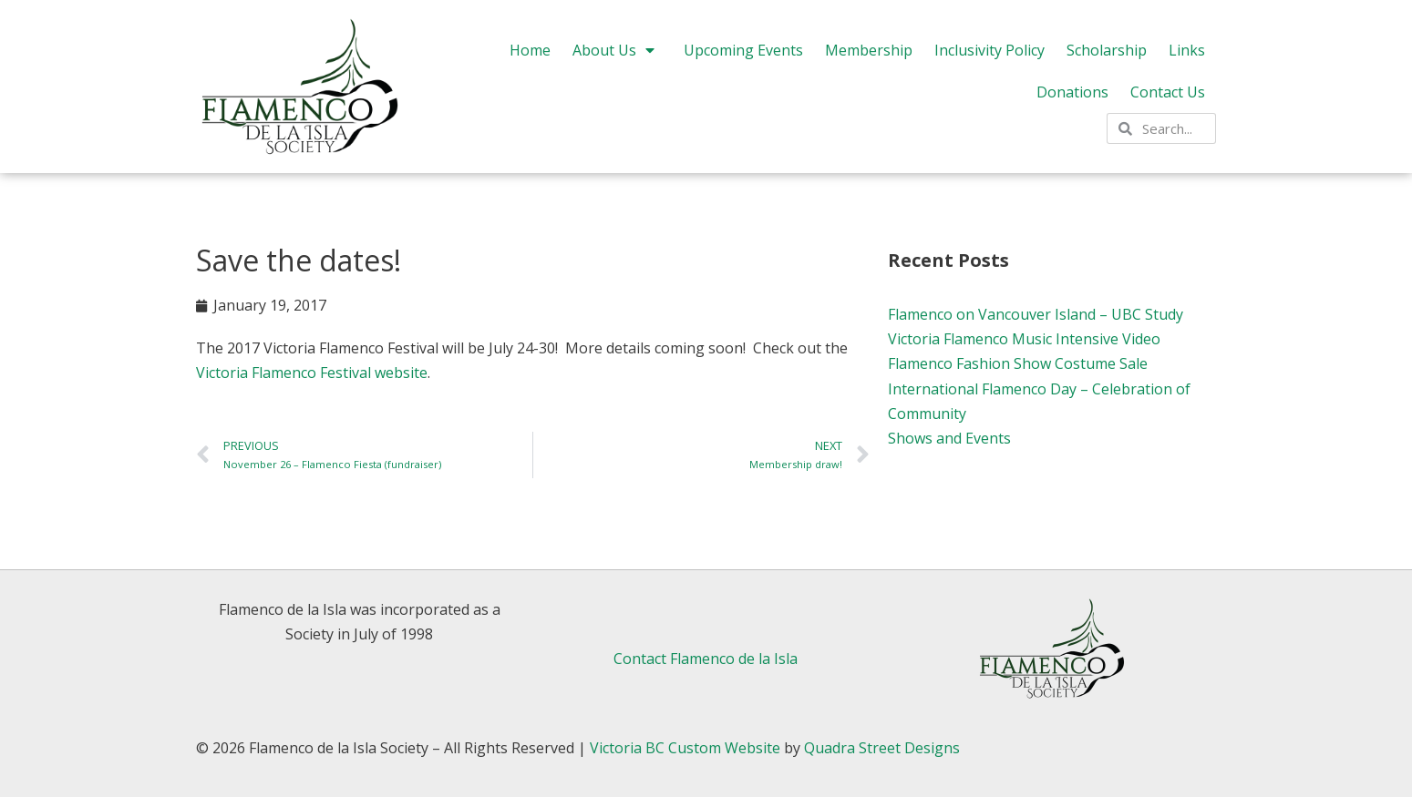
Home (530, 50)
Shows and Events (949, 438)
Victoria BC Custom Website (685, 748)
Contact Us (1167, 92)
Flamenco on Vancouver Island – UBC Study (1035, 314)
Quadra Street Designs (882, 748)
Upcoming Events (743, 50)
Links (1187, 50)
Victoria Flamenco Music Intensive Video (1024, 339)
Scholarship (1107, 50)
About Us (617, 50)
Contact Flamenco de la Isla (705, 659)
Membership (868, 50)
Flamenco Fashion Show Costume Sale (1018, 363)
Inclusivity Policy (989, 50)
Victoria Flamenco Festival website (312, 373)
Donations (1072, 92)
